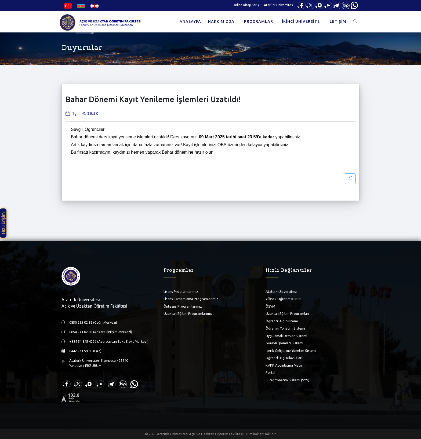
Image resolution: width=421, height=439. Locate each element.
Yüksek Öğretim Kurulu (283, 299)
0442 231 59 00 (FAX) (85, 351)
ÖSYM (270, 306)
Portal (270, 372)
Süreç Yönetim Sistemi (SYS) (287, 380)
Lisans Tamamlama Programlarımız (191, 299)
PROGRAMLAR (258, 21)
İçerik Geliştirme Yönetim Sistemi (291, 350)
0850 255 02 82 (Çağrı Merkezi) (93, 322)
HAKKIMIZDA (221, 21)
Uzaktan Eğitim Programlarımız (188, 313)
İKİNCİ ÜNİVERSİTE (301, 21)
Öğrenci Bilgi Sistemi (282, 321)
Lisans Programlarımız (181, 291)
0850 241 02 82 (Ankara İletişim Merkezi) (100, 332)
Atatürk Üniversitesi (278, 5)
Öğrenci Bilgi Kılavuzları (284, 358)
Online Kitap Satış (246, 5)
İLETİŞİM (337, 21)
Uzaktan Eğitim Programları (287, 313)
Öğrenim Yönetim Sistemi (285, 328)
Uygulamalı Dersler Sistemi (286, 336)
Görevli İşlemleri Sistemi (284, 343)
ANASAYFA (190, 21)
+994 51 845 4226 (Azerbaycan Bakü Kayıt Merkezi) (108, 341)
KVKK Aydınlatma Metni (284, 365)
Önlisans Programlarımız (183, 306)
